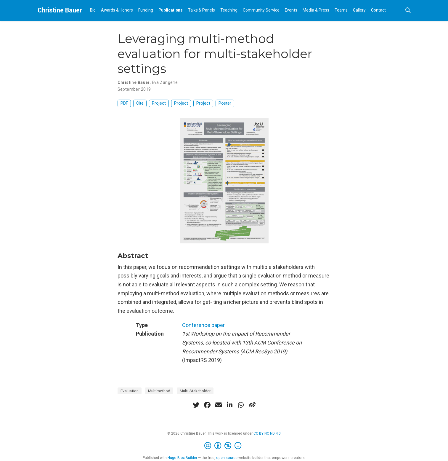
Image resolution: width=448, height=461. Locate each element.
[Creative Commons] (224, 446)
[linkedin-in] (229, 405)
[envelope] (218, 405)
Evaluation (130, 390)
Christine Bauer (60, 10)
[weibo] (252, 405)
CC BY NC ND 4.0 (267, 433)
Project (159, 103)
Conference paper (203, 325)
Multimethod (159, 390)
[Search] (408, 10)
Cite (140, 103)
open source (226, 458)
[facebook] (207, 405)
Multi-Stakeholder (195, 390)
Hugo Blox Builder (182, 458)
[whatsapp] (241, 405)
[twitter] (196, 405)
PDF (124, 103)
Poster (225, 103)
